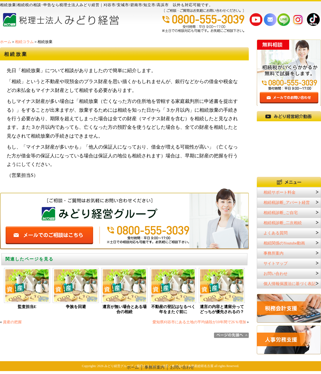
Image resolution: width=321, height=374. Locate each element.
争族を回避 (76, 307)
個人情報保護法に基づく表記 (289, 284)
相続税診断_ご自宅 (280, 213)
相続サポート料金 (279, 192)
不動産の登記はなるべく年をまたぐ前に (173, 309)
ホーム (5, 42)
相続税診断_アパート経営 (286, 202)
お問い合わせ (275, 273)
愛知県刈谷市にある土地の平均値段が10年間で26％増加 (199, 322)
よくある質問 (275, 233)
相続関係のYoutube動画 (284, 243)
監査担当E (27, 307)
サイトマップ (275, 263)
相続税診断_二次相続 (282, 223)
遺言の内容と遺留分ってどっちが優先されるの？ (222, 309)
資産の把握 (12, 322)
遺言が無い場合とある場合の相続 (124, 309)
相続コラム (24, 42)
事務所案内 (273, 253)
